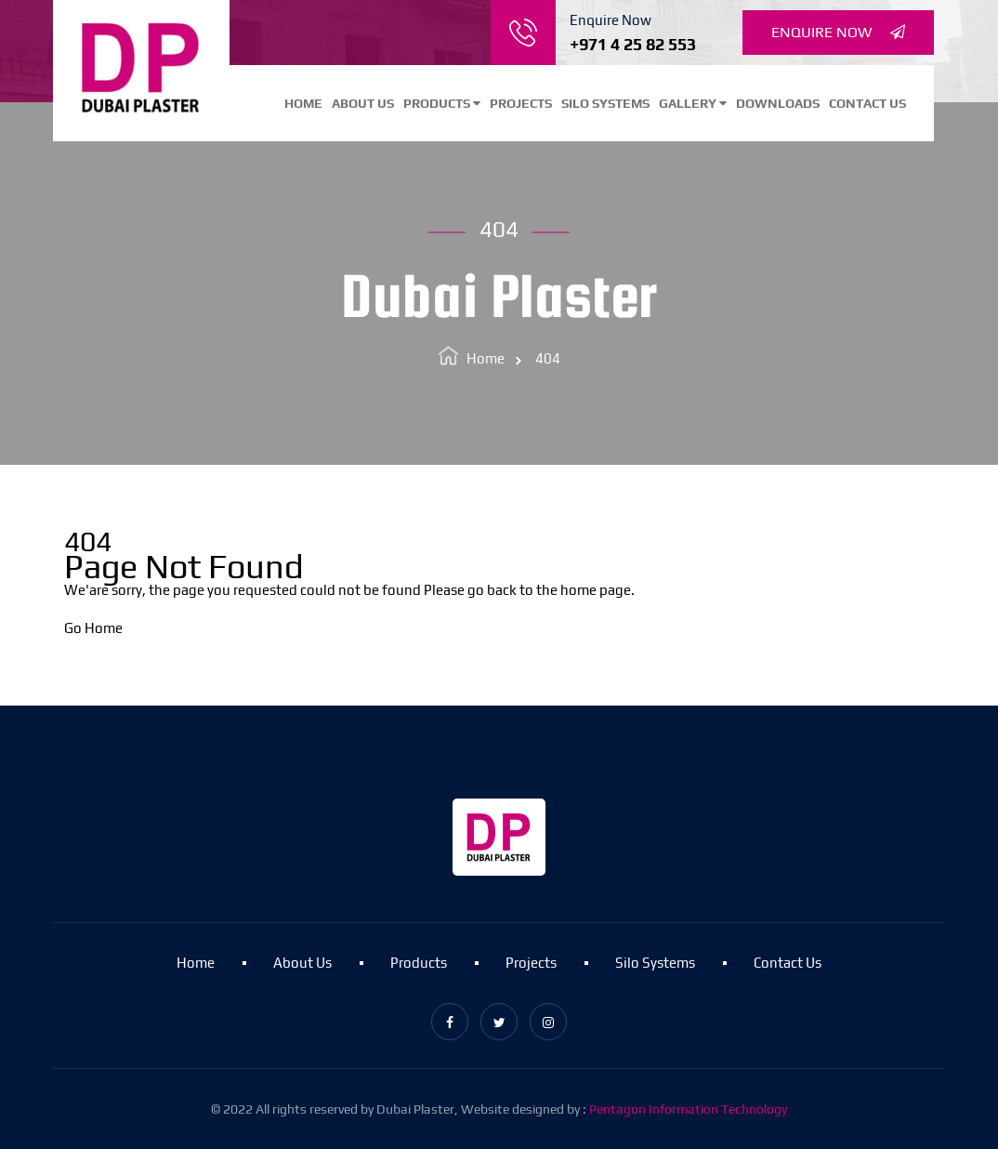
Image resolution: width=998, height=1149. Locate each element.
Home (303, 103)
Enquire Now (838, 32)
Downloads (778, 103)
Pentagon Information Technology (688, 1109)
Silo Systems (605, 103)
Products (441, 103)
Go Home (93, 628)
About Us (363, 103)
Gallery (693, 103)
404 (547, 358)
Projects (521, 103)
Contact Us (867, 103)
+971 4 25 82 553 (633, 44)
